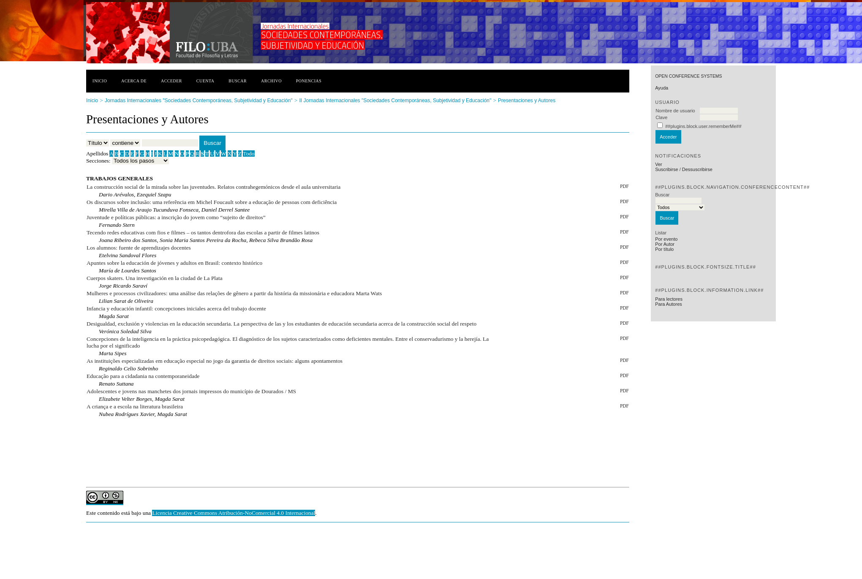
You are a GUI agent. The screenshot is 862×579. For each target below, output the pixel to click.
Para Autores (668, 304)
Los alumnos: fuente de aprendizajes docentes (139, 248)
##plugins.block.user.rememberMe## (703, 126)
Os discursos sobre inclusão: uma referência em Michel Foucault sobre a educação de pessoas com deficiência (212, 202)
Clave (661, 117)
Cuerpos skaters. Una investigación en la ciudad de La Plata (155, 278)
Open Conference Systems (688, 76)
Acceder (171, 81)
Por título (664, 249)
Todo (248, 153)
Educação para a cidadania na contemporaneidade (143, 376)
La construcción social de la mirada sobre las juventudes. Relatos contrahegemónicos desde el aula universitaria (213, 187)
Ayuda (661, 87)
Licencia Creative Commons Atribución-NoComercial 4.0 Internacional (233, 513)
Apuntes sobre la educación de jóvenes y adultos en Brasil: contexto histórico (174, 263)
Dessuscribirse (697, 169)
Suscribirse (666, 169)
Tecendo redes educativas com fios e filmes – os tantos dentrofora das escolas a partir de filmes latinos (203, 232)
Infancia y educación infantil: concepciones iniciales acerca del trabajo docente (176, 308)
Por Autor (664, 244)
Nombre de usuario (675, 110)
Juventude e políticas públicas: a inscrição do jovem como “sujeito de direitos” (176, 217)
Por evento (666, 239)
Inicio (99, 81)
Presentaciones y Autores (526, 100)
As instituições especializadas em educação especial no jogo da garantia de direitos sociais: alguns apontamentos (215, 361)
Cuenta (205, 81)
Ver (658, 164)
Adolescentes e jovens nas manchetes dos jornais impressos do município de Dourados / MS (191, 391)
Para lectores (669, 299)
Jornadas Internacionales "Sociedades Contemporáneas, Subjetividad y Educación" (199, 100)
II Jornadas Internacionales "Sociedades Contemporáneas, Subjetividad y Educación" (395, 100)
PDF (624, 186)
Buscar (237, 81)
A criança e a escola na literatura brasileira (135, 406)
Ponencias (308, 81)
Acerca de (134, 81)
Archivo (271, 81)
